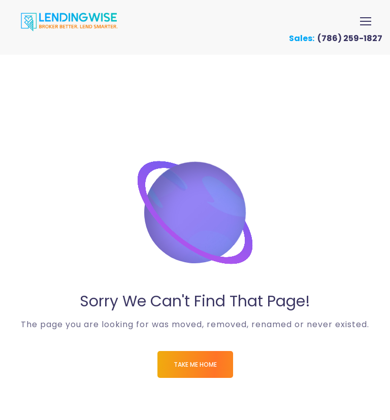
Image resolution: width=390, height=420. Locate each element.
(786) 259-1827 (349, 38)
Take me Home (195, 364)
